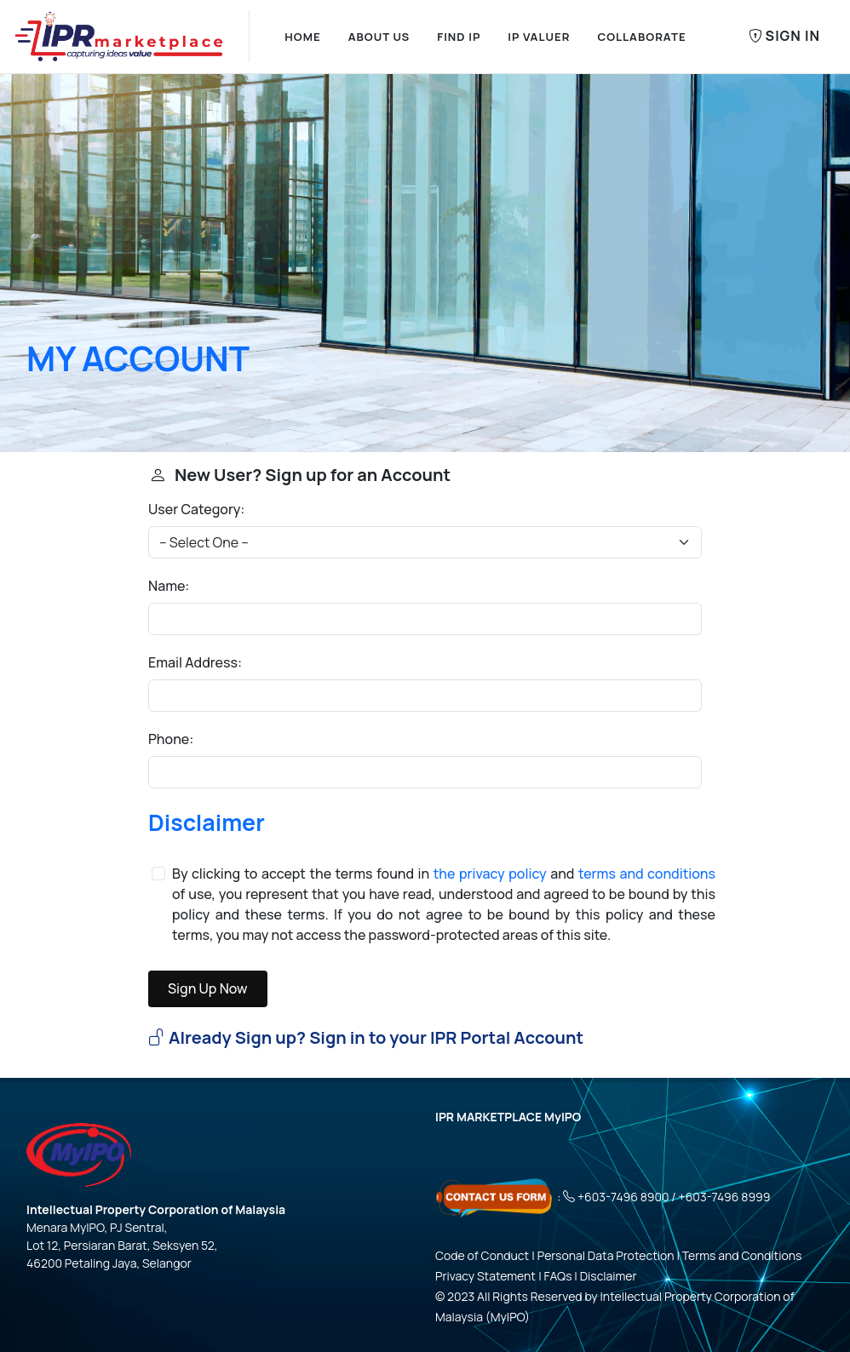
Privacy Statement (485, 1276)
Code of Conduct (482, 1255)
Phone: (170, 739)
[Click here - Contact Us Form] (494, 1197)
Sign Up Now (208, 988)
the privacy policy (490, 873)
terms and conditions (646, 873)
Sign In (784, 37)
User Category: (196, 509)
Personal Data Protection (606, 1255)
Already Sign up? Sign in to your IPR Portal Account (365, 1037)
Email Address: (195, 662)
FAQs (558, 1276)
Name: (168, 585)
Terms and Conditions (742, 1255)
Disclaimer (206, 822)
